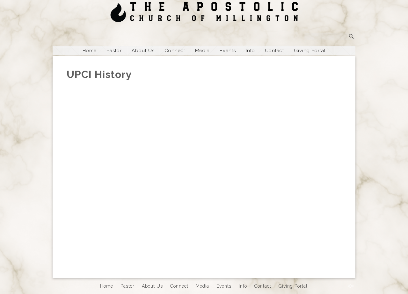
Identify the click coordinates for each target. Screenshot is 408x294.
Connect (174, 50)
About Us (143, 50)
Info (250, 50)
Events (228, 50)
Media (202, 50)
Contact (274, 50)
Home (90, 50)
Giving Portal (310, 50)
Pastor (114, 50)
